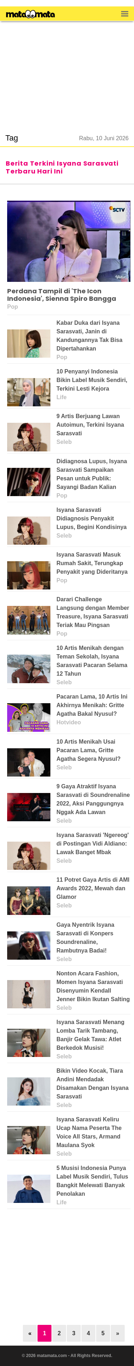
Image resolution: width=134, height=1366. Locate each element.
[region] (67, 73)
